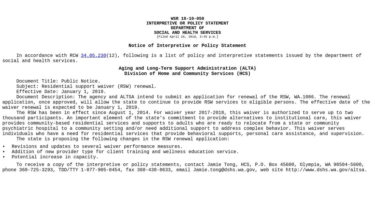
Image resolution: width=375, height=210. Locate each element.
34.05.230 (93, 55)
